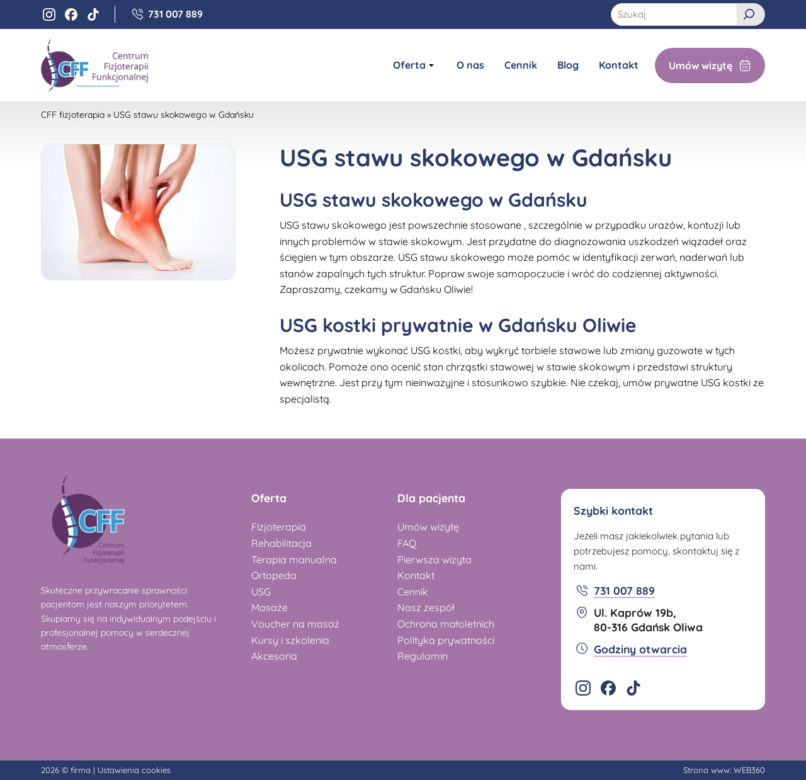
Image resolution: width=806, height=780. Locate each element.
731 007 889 (175, 14)
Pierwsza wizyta (434, 559)
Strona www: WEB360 (724, 770)
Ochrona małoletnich (445, 623)
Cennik (520, 65)
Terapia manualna (294, 559)
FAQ (406, 543)
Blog (568, 65)
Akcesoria (274, 656)
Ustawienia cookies (134, 770)
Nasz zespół (426, 607)
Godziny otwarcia (640, 649)
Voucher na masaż (295, 623)
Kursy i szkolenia (290, 640)
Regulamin (422, 656)
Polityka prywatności (445, 640)
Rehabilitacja (281, 543)
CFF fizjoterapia (73, 114)
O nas (470, 65)
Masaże (269, 607)
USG (261, 591)
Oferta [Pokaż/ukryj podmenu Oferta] (419, 69)
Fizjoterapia (278, 526)
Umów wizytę (700, 65)
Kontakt (619, 65)
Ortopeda (274, 575)
